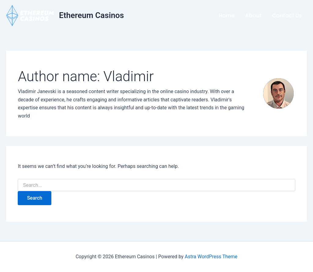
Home (227, 15)
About (253, 15)
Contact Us (287, 15)
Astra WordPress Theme (211, 256)
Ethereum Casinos (91, 15)
